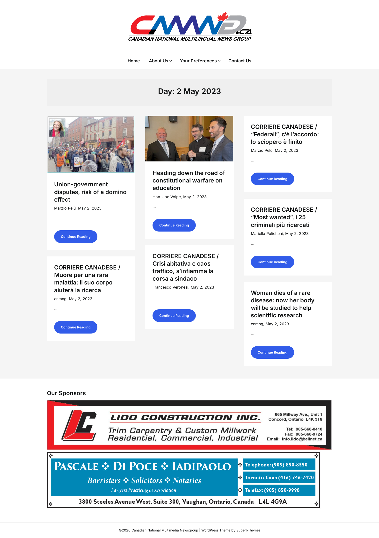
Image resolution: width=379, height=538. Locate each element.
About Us (158, 60)
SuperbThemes (248, 530)
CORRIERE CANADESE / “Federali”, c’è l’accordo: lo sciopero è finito (285, 134)
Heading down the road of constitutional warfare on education (189, 180)
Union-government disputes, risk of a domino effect (90, 192)
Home (134, 60)
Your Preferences (198, 60)
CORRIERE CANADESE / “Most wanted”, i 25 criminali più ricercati (284, 217)
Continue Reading (76, 236)
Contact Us (239, 60)
